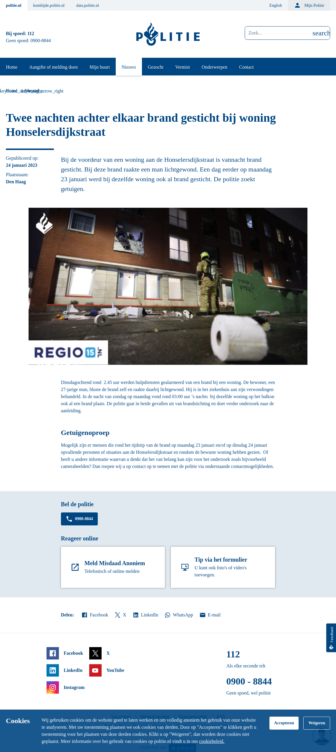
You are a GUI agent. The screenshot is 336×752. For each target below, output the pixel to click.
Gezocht (155, 67)
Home (11, 67)
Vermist (182, 67)
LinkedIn (145, 615)
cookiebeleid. (211, 741)
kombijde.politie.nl (49, 5)
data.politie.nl (87, 5)
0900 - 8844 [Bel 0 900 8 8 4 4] (249, 681)
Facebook (94, 615)
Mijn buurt (100, 67)
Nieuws (129, 67)
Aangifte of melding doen (53, 67)
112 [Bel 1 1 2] (30, 33)
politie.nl (13, 5)
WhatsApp (178, 615)
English (275, 5)
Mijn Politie (309, 5)
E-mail (210, 615)
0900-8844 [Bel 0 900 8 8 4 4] (41, 40)
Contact (246, 67)
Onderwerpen (214, 67)
